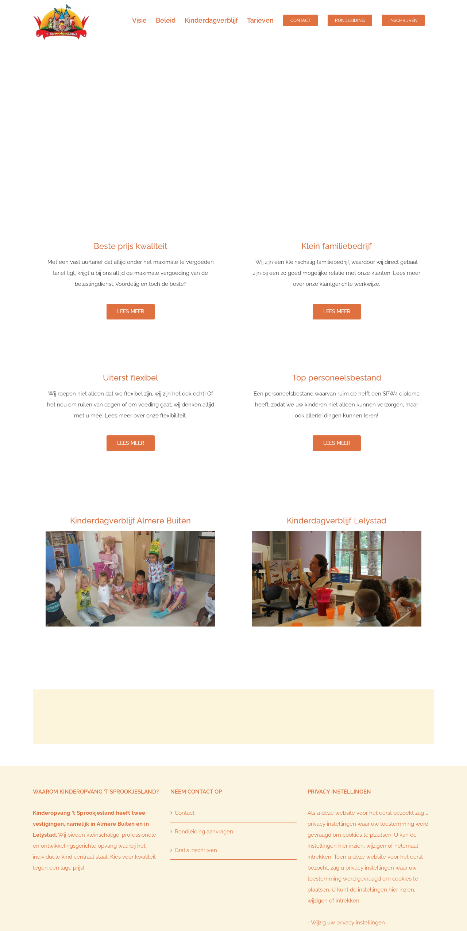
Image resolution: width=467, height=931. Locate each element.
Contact (184, 813)
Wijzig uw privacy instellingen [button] (348, 922)
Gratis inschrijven (196, 850)
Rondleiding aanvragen (204, 831)
